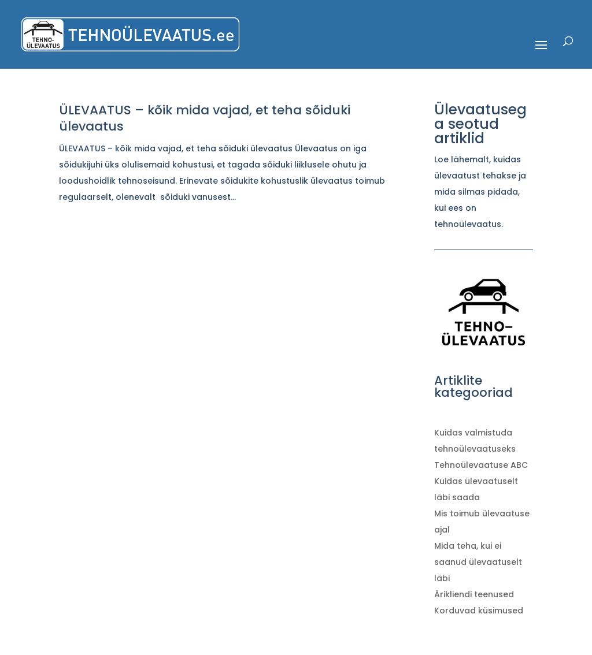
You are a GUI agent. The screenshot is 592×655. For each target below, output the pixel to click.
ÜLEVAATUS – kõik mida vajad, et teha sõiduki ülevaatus (204, 118)
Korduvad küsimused (478, 610)
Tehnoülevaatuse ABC (481, 465)
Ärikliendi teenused (474, 594)
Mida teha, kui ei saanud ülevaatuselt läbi (478, 562)
